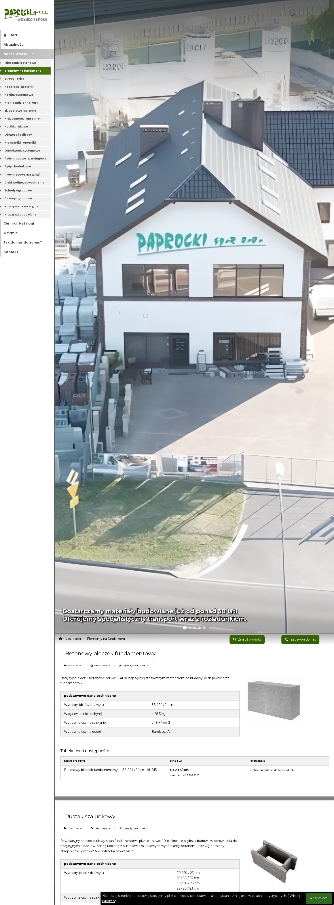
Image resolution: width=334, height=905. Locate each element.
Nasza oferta (74, 639)
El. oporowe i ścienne (22, 110)
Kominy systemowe (20, 94)
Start (10, 35)
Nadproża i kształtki (21, 86)
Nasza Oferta (19, 54)
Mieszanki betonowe (22, 62)
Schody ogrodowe (20, 190)
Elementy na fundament (24, 70)
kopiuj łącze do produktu (134, 665)
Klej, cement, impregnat (24, 118)
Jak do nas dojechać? (23, 242)
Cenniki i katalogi (19, 223)
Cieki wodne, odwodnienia (26, 182)
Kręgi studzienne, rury (23, 102)
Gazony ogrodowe (20, 198)
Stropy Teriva (16, 78)
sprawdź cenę (73, 665)
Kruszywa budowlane (22, 214)
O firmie (11, 233)
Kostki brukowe (18, 126)
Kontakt (11, 252)
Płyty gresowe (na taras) (24, 174)
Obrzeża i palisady (20, 134)
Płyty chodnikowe (19, 166)
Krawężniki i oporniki (22, 142)
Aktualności (14, 44)
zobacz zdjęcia (100, 665)
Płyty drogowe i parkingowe (27, 158)
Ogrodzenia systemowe (24, 150)
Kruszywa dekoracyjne (23, 206)
